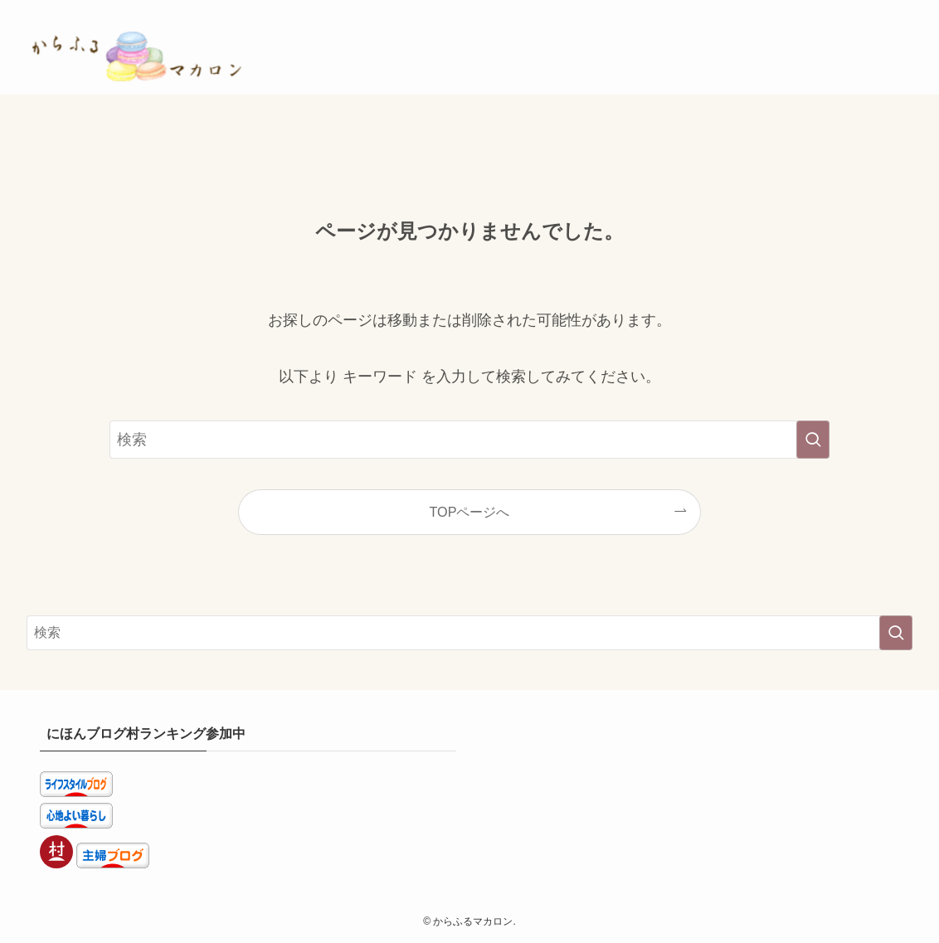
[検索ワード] (469, 439)
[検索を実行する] (813, 439)
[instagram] (794, 9)
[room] (815, 9)
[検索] (901, 9)
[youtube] (858, 9)
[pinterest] (837, 9)
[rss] (880, 9)
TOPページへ (470, 511)
